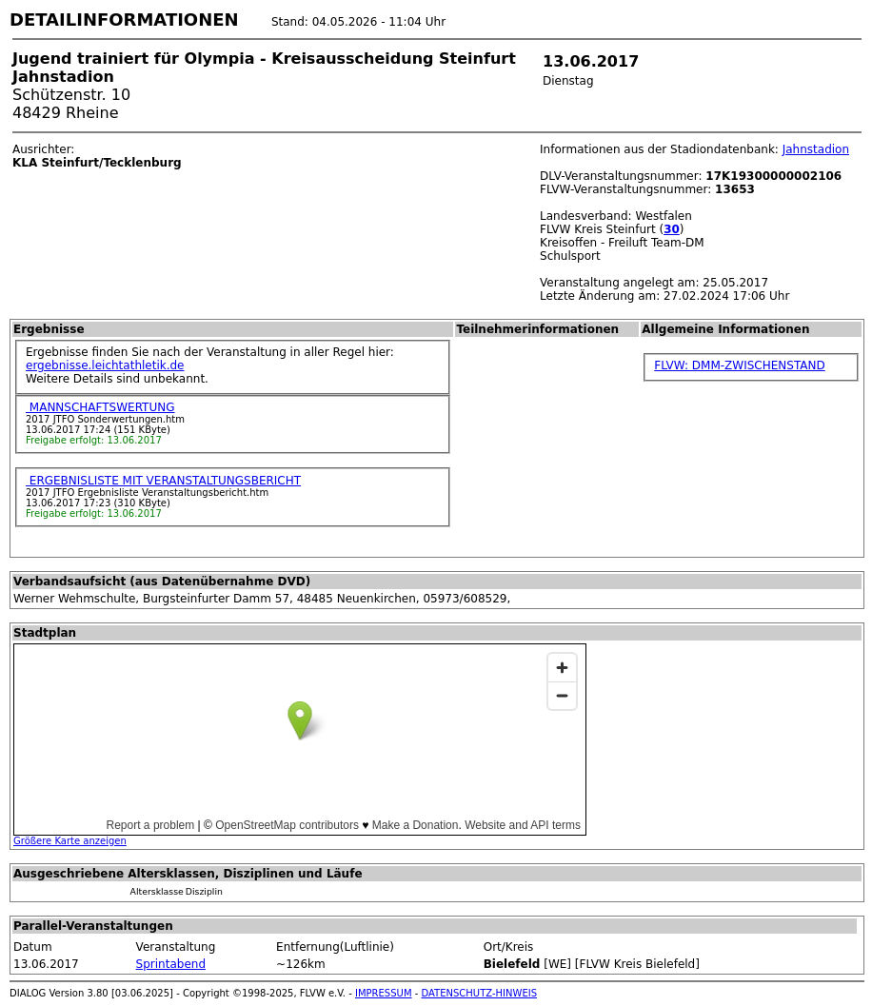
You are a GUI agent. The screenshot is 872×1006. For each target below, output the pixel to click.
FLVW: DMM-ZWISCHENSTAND (739, 365)
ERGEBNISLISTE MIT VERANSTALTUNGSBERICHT (163, 480)
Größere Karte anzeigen (70, 841)
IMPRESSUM (383, 993)
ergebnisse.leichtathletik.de (105, 365)
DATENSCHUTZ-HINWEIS (480, 993)
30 (672, 229)
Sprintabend (171, 964)
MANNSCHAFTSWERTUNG (100, 407)
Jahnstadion (816, 149)
